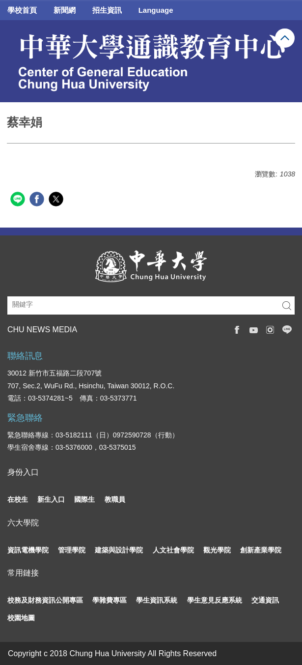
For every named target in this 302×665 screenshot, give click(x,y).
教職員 (115, 499)
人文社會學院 (173, 550)
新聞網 (65, 10)
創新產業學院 (260, 550)
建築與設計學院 (119, 550)
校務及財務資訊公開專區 (45, 600)
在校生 (17, 499)
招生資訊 (107, 10)
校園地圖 (21, 618)
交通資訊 (265, 600)
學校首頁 (22, 10)
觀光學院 (217, 550)
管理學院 (71, 550)
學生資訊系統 (156, 600)
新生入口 (51, 499)
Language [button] (155, 10)
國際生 (84, 499)
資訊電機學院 (28, 550)
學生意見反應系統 (214, 600)
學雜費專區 (109, 600)
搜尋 (287, 305)
